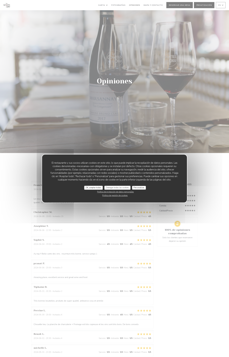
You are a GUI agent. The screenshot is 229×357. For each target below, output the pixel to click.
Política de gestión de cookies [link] (115, 195)
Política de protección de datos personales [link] (115, 192)
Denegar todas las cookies (117, 187)
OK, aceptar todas (93, 187)
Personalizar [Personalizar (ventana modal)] (138, 187)
